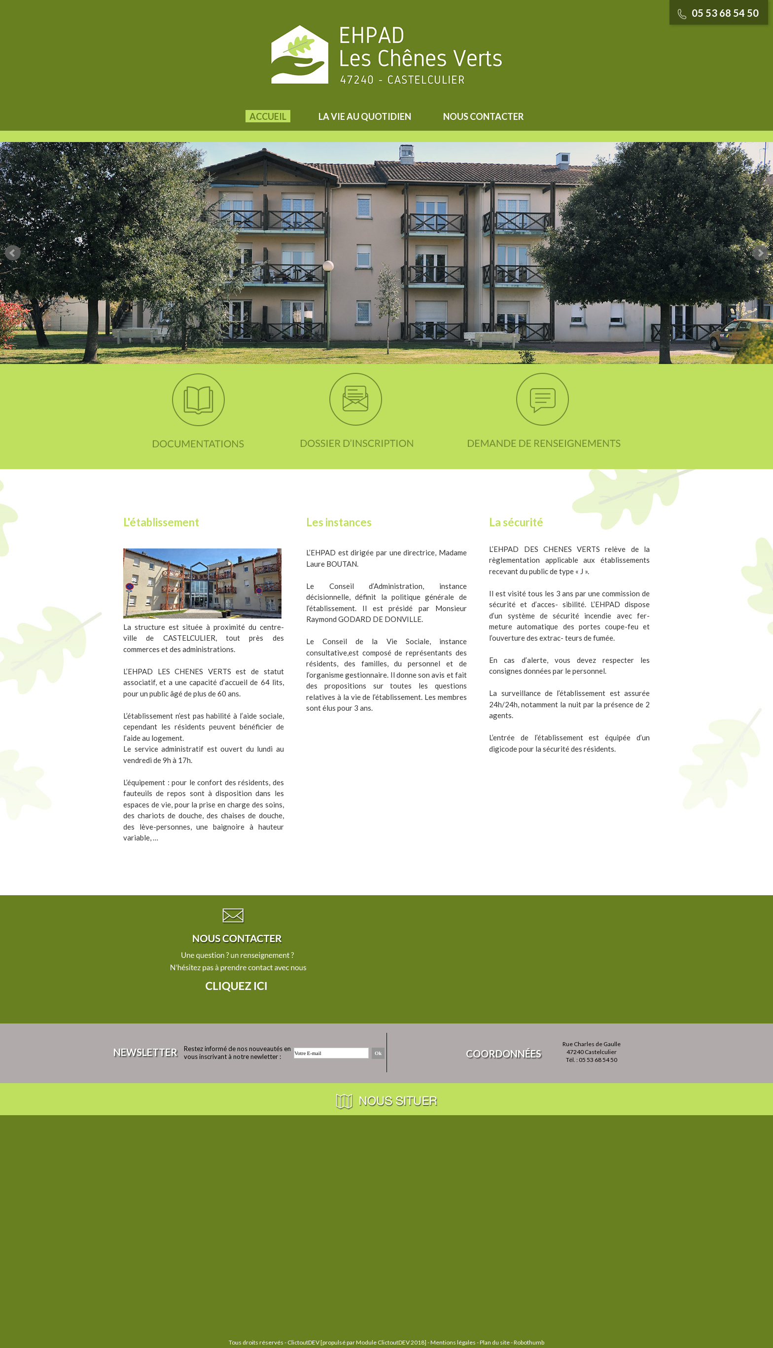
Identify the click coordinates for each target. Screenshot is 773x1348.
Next (760, 253)
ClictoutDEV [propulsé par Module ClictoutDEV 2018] (356, 1342)
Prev (13, 253)
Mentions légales (453, 1342)
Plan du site (495, 1342)
